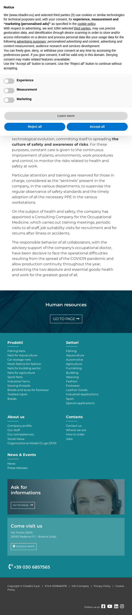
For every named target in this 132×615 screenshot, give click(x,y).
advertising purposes (31, 41)
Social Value (16, 439)
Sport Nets (15, 377)
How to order (75, 434)
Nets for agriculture (21, 372)
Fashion (71, 381)
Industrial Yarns (18, 381)
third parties (82, 28)
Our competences (20, 434)
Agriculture (74, 364)
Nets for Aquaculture (22, 355)
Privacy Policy (102, 586)
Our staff (13, 430)
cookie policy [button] (86, 24)
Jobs (69, 439)
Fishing (71, 351)
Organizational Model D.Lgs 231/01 (32, 443)
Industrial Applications (82, 394)
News (11, 463)
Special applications (80, 403)
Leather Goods (76, 390)
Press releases (17, 468)
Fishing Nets (16, 351)
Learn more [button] (66, 116)
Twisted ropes (17, 394)
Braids (11, 398)
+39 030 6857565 (29, 567)
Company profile (19, 425)
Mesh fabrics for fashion (24, 364)
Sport (70, 398)
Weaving (72, 377)
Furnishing (74, 368)
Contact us (74, 425)
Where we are (76, 430)
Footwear (73, 385)
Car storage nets (19, 359)
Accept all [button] (97, 126)
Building (72, 372)
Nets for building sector (24, 368)
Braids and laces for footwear (28, 390)
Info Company (80, 586)
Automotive (74, 359)
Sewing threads (18, 385)
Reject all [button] (35, 126)
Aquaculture (75, 355)
